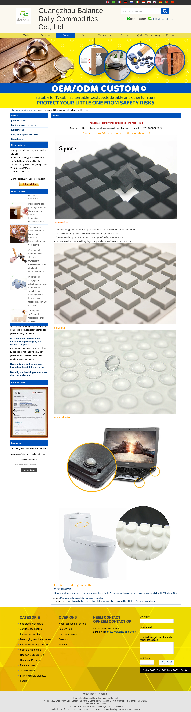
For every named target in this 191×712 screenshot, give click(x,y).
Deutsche (125, 2)
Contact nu (29, 184)
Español (160, 2)
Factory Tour (65, 629)
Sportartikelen (27, 670)
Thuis (25, 35)
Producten (46, 35)
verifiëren (145, 658)
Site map (63, 644)
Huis (12, 110)
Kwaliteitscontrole (68, 634)
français (119, 2)
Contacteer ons (105, 35)
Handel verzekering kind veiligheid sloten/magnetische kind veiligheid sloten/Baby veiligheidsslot (110, 601)
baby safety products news (24, 134)
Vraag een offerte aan (165, 35)
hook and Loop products (23, 125)
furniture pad (31, 110)
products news (18, 120)
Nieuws (65, 35)
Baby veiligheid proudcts (33, 675)
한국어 (154, 2)
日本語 (149, 2)
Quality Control (144, 35)
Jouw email (146, 627)
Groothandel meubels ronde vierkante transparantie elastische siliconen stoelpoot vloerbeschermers (37, 262)
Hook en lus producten (32, 655)
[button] (187, 72)
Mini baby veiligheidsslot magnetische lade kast (82, 598)
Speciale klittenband (30, 649)
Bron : (93, 128)
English (107, 2)
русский (131, 2)
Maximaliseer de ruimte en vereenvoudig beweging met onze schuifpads (26, 342)
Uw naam (145, 617)
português (166, 2)
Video (85, 35)
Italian (137, 2)
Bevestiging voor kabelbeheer (35, 639)
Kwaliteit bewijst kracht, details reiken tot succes (156, 638)
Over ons (125, 35)
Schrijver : (75, 128)
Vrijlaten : (138, 128)
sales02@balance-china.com (161, 19)
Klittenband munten (30, 634)
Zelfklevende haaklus (31, 629)
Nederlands (143, 2)
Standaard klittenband (31, 624)
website (103, 694)
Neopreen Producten (31, 660)
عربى (113, 2)
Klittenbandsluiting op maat (34, 644)
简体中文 (172, 2)
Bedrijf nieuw (17, 139)
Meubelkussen (27, 665)
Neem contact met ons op (72, 624)
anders (23, 681)
